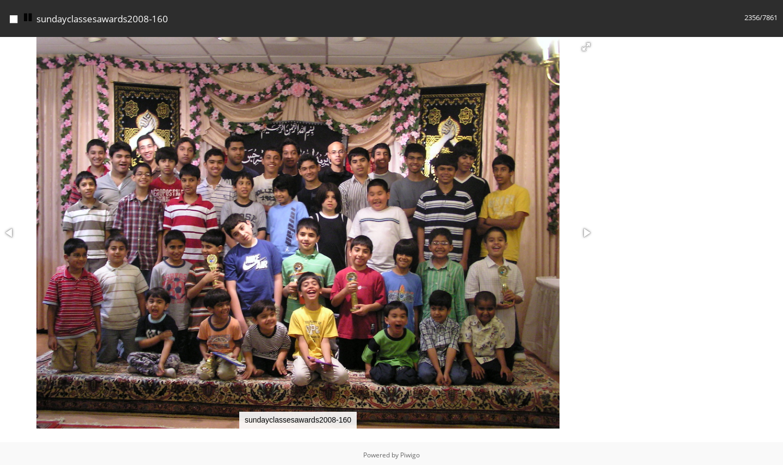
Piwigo (410, 455)
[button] (586, 46)
